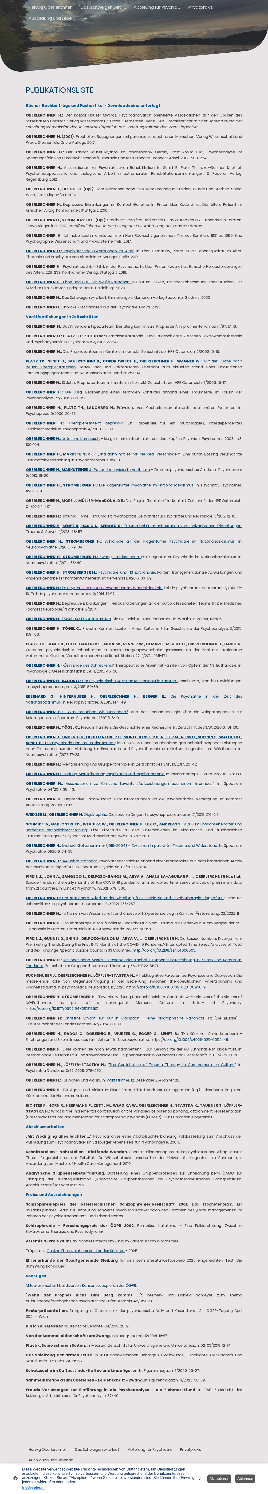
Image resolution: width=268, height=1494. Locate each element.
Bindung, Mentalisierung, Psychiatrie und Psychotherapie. (95, 774)
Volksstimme (117, 1080)
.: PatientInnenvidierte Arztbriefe (88, 469)
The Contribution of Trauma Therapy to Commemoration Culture (172, 1064)
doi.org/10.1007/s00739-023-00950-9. (172, 987)
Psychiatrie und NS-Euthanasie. (91, 572)
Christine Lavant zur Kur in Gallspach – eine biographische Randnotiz (134, 1018)
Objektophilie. (67, 814)
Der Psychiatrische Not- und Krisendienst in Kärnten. (102, 681)
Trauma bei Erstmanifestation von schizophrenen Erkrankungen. (134, 526)
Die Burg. (55, 392)
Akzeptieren (219, 1479)
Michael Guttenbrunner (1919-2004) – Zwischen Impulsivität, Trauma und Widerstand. (122, 845)
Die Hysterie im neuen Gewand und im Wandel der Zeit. (94, 588)
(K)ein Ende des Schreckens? (70, 665)
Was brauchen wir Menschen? (77, 712)
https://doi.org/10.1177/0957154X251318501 (62, 1008)
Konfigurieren (33, 1488)
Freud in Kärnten (68, 619)
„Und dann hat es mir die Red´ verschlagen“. (103, 454)
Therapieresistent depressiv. (74, 423)
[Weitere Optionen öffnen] (85, 18)
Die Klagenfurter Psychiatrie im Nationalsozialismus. (111, 485)
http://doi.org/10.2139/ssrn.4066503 (164, 950)
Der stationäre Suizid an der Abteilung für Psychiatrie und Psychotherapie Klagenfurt (125, 898)
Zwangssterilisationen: (83, 557)
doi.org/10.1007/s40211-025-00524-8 (196, 1039)
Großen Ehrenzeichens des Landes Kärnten (86, 1250)
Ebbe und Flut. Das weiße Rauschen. (79, 282)
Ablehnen (245, 1479)
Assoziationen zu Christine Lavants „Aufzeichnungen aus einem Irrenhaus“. (121, 783)
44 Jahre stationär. (62, 861)
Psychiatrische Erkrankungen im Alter (80, 251)
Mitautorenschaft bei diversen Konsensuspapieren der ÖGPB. (81, 1285)
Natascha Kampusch (63, 438)
